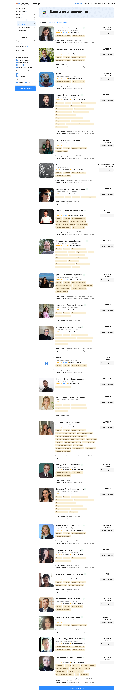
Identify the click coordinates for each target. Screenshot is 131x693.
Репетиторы (78, 3)
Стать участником (108, 3)
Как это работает (94, 3)
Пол (17, 80)
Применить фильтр (25, 88)
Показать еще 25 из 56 (76, 688)
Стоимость (20, 50)
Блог (85, 3)
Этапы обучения (22, 57)
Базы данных (22, 30)
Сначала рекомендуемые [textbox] (58, 22)
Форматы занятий (22, 71)
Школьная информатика (22, 23)
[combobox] (59, 22)
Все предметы (21, 9)
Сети (19, 33)
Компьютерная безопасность (22, 36)
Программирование (24, 27)
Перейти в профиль (107, 33)
